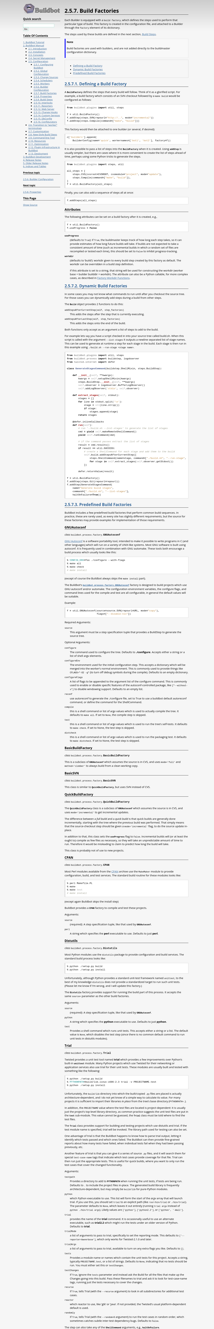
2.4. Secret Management (41, 58)
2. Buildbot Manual (33, 45)
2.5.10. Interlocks (43, 102)
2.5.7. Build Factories (45, 93)
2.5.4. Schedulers (43, 80)
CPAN (114, 865)
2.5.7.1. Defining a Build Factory (96, 83)
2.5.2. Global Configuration (41, 72)
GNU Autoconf (74, 539)
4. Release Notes (32, 160)
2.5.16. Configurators (45, 121)
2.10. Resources (37, 140)
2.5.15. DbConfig (43, 118)
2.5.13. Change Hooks (46, 112)
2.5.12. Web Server (44, 109)
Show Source (30, 204)
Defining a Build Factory (87, 65)
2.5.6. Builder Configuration (41, 88)
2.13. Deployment (38, 153)
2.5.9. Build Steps (43, 99)
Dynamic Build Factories (88, 69)
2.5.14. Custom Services (47, 115)
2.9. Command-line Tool (41, 137)
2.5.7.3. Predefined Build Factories (98, 502)
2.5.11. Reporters (43, 105)
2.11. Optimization (38, 144)
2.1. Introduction (37, 48)
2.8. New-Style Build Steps (42, 134)
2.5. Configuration (38, 61)
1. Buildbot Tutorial (33, 42)
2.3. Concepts (35, 55)
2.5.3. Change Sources (46, 77)
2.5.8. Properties (43, 96)
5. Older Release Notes (35, 163)
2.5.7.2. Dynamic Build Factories (96, 284)
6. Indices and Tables (34, 166)
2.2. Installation (36, 51)
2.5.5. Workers (42, 83)
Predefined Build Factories (89, 72)
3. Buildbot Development (37, 156)
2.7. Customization (38, 131)
